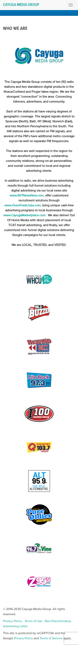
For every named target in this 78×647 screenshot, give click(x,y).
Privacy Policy (12, 621)
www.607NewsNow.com (26, 195)
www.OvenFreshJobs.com (22, 205)
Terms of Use (33, 621)
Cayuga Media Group (21, 5)
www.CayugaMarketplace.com (24, 215)
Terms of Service (51, 638)
